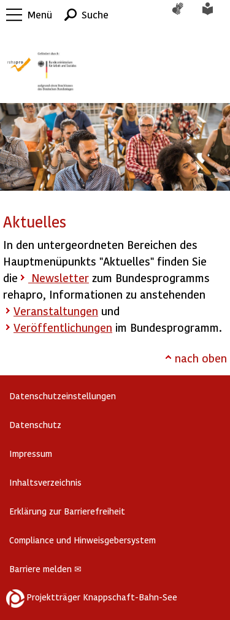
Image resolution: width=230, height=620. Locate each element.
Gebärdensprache (184, 14)
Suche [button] (95, 14)
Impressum (30, 453)
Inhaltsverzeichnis (45, 482)
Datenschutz (35, 424)
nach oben (201, 357)
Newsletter (58, 277)
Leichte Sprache (214, 14)
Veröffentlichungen (62, 327)
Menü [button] (40, 14)
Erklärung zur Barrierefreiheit (67, 511)
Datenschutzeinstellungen (62, 396)
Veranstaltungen (55, 310)
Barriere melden (45, 569)
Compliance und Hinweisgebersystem (82, 540)
